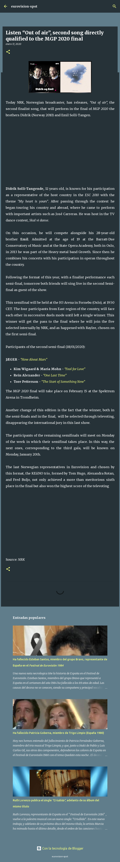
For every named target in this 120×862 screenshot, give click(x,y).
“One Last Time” (55, 375)
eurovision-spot (24, 6)
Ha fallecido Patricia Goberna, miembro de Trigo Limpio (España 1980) (58, 732)
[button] (8, 52)
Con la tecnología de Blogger (60, 848)
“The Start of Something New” (63, 382)
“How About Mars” (34, 359)
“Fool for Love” (75, 369)
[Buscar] (114, 6)
